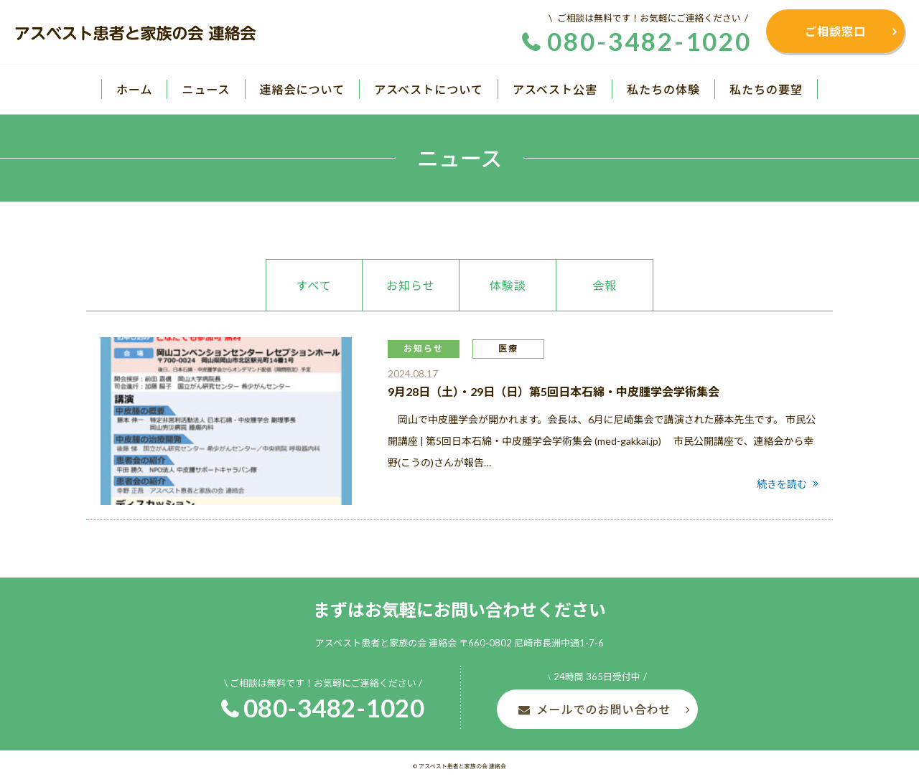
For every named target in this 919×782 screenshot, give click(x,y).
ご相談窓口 (835, 31)
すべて (314, 285)
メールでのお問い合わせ (603, 709)
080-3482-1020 (334, 707)
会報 (604, 285)
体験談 (508, 285)
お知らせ (410, 285)
